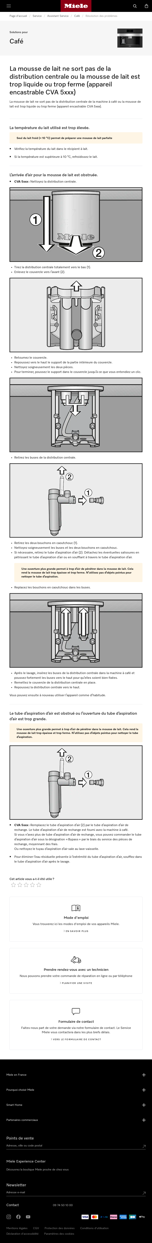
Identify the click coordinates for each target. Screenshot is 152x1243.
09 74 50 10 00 (63, 1205)
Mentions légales (17, 1228)
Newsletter (16, 1185)
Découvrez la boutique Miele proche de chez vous (37, 1169)
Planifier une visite (76, 983)
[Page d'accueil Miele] (76, 6)
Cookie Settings (54, 1233)
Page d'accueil (18, 16)
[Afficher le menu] (8, 6)
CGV (36, 1228)
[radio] (13, 884)
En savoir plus (76, 931)
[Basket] (146, 6)
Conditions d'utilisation (94, 1228)
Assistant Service (57, 16)
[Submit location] (144, 1146)
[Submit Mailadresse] (144, 1193)
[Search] (135, 6)
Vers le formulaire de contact (76, 1039)
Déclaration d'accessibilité (22, 1233)
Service (37, 16)
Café (77, 16)
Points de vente (20, 1138)
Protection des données (60, 1228)
